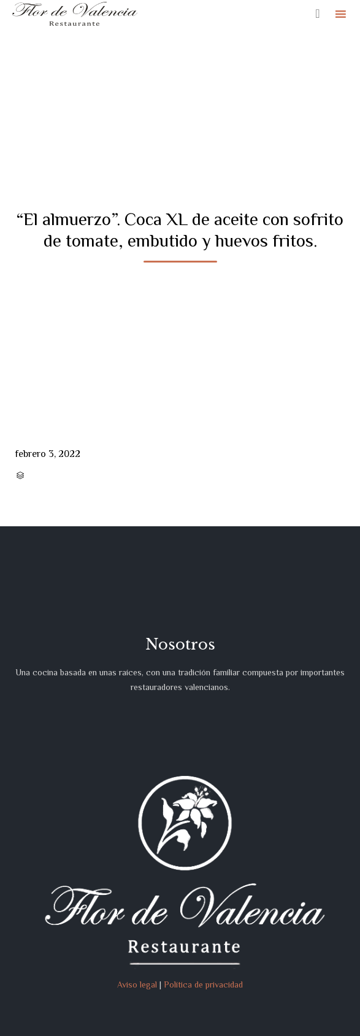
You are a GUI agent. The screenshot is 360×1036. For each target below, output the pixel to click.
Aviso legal (137, 984)
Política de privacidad (203, 984)
